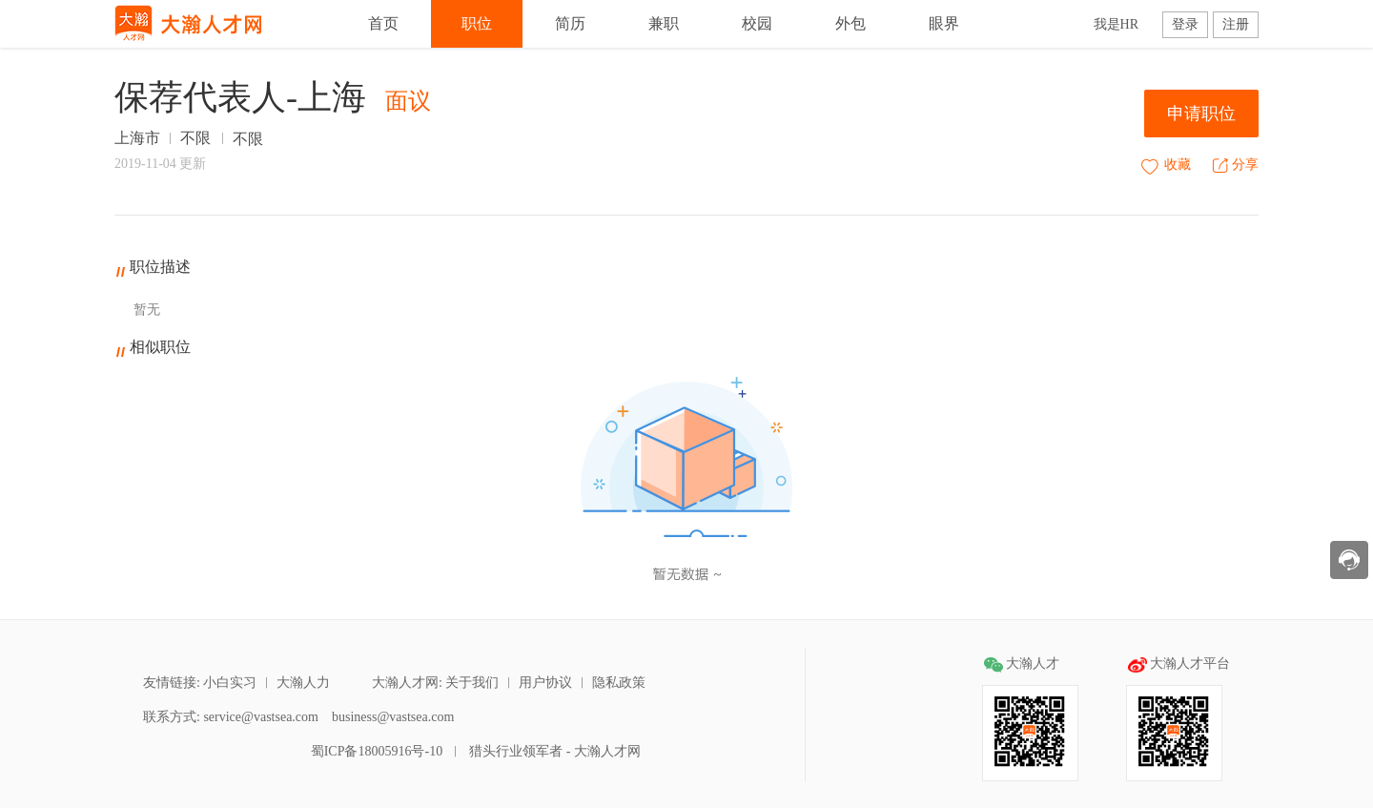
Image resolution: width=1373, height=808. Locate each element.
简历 (570, 23)
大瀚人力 (303, 682)
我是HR (1116, 24)
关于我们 (472, 682)
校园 (757, 23)
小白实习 (229, 682)
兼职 (663, 23)
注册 (1235, 24)
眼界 (944, 23)
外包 (850, 23)
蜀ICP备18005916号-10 (374, 751)
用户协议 (545, 682)
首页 (383, 23)
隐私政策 (619, 682)
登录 (1185, 24)
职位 (476, 23)
